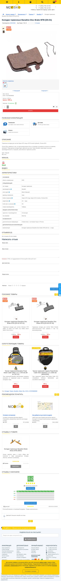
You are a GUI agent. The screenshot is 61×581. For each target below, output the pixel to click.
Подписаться (30, 538)
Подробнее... (16, 465)
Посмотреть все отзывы (30, 502)
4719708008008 (33, 390)
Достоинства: (6, 262)
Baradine (40, 14)
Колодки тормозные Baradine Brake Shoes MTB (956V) (15, 449)
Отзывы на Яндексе (21, 557)
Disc (24, 390)
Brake (20, 390)
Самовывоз (4, 553)
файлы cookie (43, 562)
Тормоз (11, 390)
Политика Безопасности (7, 550)
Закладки (33, 550)
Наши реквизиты (6, 547)
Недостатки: (5, 273)
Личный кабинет (35, 547)
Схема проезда (5, 549)
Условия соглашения (9, 414)
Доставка (4, 557)
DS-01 (27, 390)
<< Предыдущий (16, 90)
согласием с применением (11, 565)
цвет (5, 82)
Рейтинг (4, 285)
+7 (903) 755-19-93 (44, 6)
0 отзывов (37, 23)
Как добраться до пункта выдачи (42, 414)
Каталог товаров (11, 14)
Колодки (7, 390)
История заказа (35, 549)
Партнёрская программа (22, 549)
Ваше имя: (5, 242)
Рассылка (33, 552)
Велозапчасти (22, 14)
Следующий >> (44, 90)
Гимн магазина (20, 555)
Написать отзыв (30, 487)
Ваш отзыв (5, 248)
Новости (19, 552)
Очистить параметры (8, 81)
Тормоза (32, 14)
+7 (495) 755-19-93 (44, 8)
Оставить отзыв (54, 288)
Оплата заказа (5, 555)
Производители (20, 547)
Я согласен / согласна (30, 571)
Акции (18, 550)
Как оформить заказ (21, 553)
